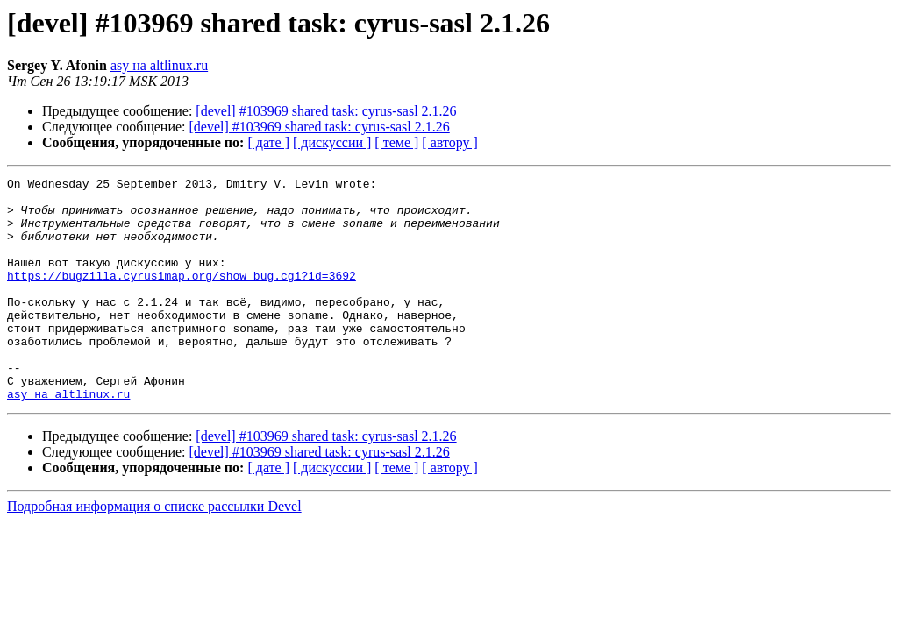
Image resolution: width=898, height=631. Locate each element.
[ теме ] (396, 142)
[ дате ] (268, 142)
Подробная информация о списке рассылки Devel (154, 550)
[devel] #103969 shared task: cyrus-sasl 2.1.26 (326, 110)
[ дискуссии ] (332, 142)
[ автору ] (449, 142)
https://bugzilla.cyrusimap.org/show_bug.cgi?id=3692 (181, 296)
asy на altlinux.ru (159, 65)
